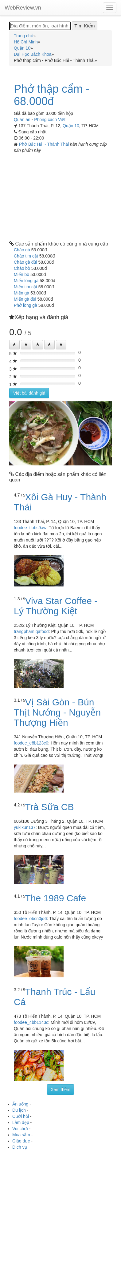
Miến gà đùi (25, 299)
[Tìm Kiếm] (84, 26)
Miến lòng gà (26, 280)
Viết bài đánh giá (29, 393)
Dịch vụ (19, 1147)
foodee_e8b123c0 (31, 742)
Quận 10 (71, 125)
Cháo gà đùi (25, 262)
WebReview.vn (23, 8)
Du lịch (19, 1110)
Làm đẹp (20, 1122)
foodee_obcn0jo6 (30, 918)
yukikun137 (25, 827)
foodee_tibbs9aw (30, 527)
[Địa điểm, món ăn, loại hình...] (40, 26)
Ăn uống (20, 1104)
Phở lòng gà (25, 305)
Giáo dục (21, 1140)
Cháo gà (22, 249)
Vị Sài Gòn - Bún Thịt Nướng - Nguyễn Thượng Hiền (57, 712)
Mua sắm (21, 1134)
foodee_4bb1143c (31, 1022)
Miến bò (21, 274)
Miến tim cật (25, 286)
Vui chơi (20, 1128)
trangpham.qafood (31, 631)
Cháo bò (22, 268)
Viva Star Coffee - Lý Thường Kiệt (55, 606)
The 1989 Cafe (55, 898)
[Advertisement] (60, 191)
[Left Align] (14, 344)
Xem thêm (60, 1089)
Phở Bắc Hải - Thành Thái (44, 144)
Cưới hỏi (20, 1116)
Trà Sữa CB (49, 807)
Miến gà (21, 292)
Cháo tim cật (26, 256)
